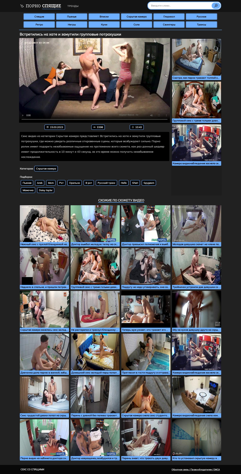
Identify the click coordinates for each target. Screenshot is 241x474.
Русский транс (106, 182)
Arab (39, 182)
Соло (137, 24)
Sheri (135, 182)
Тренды (72, 6)
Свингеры (169, 24)
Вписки (104, 16)
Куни (104, 24)
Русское (201, 16)
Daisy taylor (45, 190)
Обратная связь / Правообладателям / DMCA (196, 469)
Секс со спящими (32, 469)
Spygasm (149, 182)
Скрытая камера (136, 16)
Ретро (39, 24)
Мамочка (28, 190)
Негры (72, 24)
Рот (61, 182)
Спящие (39, 16)
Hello (124, 182)
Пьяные (71, 16)
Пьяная (27, 182)
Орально (74, 182)
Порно (40, 6)
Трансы (201, 24)
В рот (88, 182)
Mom (51, 182)
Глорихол (169, 16)
